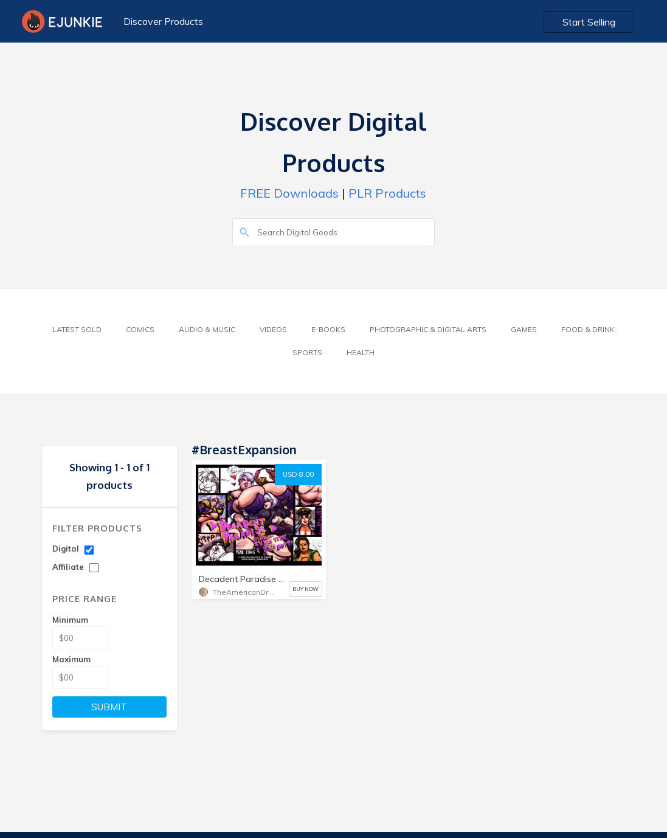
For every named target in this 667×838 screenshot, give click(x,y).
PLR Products (387, 193)
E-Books (328, 329)
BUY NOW (305, 589)
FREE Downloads (289, 193)
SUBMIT (109, 707)
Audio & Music (207, 329)
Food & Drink (588, 329)
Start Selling (588, 22)
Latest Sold (77, 329)
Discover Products (163, 21)
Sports (307, 352)
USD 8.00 (298, 474)
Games (524, 329)
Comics (140, 329)
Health (361, 352)
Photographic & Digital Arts (428, 329)
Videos (273, 329)
